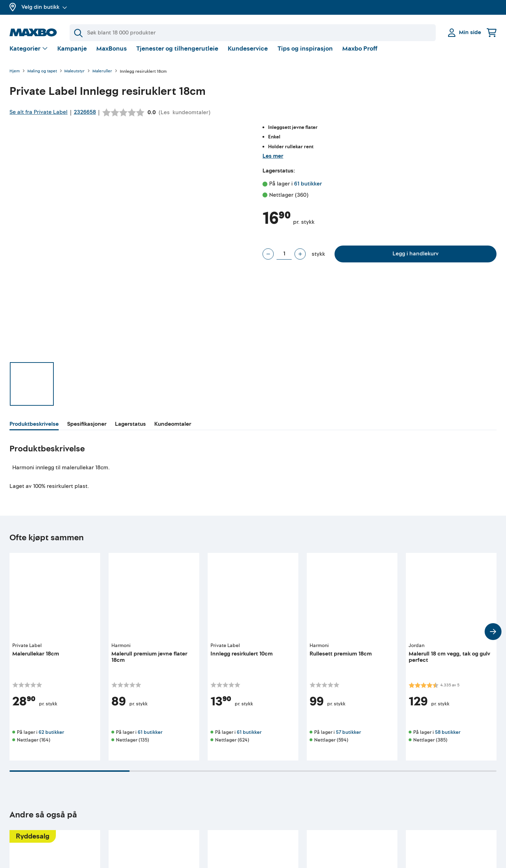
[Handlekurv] (492, 32)
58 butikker (447, 738)
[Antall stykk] (284, 259)
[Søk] (253, 32)
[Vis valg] (28, 55)
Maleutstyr (74, 77)
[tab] (34, 430)
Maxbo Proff (359, 54)
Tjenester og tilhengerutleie (177, 54)
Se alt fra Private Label (38, 118)
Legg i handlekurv (416, 259)
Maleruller (102, 77)
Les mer (272, 161)
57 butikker (348, 738)
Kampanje (72, 54)
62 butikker (51, 738)
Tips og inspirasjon (305, 54)
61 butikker (308, 189)
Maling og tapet (42, 77)
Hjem (14, 77)
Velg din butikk (44, 7)
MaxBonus (111, 54)
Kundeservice (248, 54)
